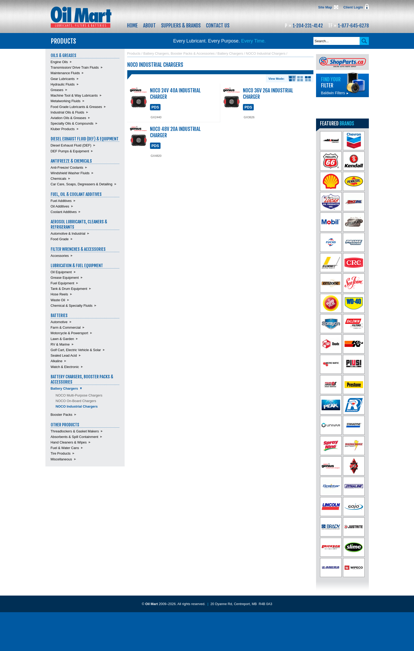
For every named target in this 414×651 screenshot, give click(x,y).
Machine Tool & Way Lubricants (74, 95)
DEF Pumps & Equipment (70, 151)
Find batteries (342, 108)
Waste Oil (58, 300)
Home (132, 25)
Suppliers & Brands (181, 25)
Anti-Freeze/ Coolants (67, 167)
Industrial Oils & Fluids (67, 112)
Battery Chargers (64, 388)
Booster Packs (62, 415)
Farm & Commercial (66, 327)
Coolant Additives (64, 212)
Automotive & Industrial (68, 233)
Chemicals (59, 179)
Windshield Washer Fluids (70, 173)
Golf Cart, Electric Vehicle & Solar (76, 350)
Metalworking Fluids (66, 101)
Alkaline (57, 361)
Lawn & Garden (62, 339)
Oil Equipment (61, 272)
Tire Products (61, 453)
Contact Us (217, 25)
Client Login (353, 7)
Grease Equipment (65, 278)
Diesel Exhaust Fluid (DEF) (71, 145)
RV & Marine (60, 344)
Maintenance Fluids (65, 73)
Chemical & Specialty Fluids (72, 306)
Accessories (60, 256)
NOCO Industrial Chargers (77, 406)
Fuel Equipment (62, 283)
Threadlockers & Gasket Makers (75, 431)
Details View (292, 79)
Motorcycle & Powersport (69, 333)
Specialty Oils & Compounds (72, 123)
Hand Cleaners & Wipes (69, 442)
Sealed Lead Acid (64, 355)
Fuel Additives (61, 201)
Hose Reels (59, 294)
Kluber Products (63, 129)
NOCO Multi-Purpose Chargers (79, 395)
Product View (308, 79)
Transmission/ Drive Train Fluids (75, 67)
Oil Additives (60, 206)
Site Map (325, 7)
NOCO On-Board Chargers (76, 401)
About (149, 25)
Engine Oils (59, 62)
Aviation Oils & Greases (68, 118)
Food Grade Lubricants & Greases (76, 107)
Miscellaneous (61, 459)
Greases (57, 90)
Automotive (59, 322)
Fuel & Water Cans (65, 448)
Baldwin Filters (335, 93)
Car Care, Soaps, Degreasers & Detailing (81, 184)
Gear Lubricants (63, 79)
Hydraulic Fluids (63, 84)
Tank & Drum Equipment (69, 289)
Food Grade (60, 239)
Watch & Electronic (65, 367)
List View (300, 79)
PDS (155, 107)
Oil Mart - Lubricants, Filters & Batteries (81, 17)
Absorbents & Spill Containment (74, 437)
